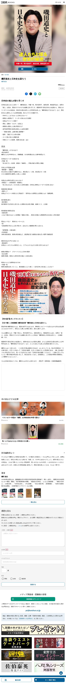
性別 (2, 575)
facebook (26, 94)
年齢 (2, 567)
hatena (35, 94)
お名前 (3, 549)
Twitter (30, 94)
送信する (33, 584)
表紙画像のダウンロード (33, 599)
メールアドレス (5, 558)
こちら (20, 525)
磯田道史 (4, 81)
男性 (5, 578)
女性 (14, 578)
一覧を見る (33, 502)
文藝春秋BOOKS (7, 2)
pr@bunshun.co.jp (33, 610)
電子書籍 (7, 74)
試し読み (34, 69)
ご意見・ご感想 (5, 530)
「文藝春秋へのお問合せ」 (26, 618)
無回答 (24, 578)
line (39, 94)
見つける (58, 2)
